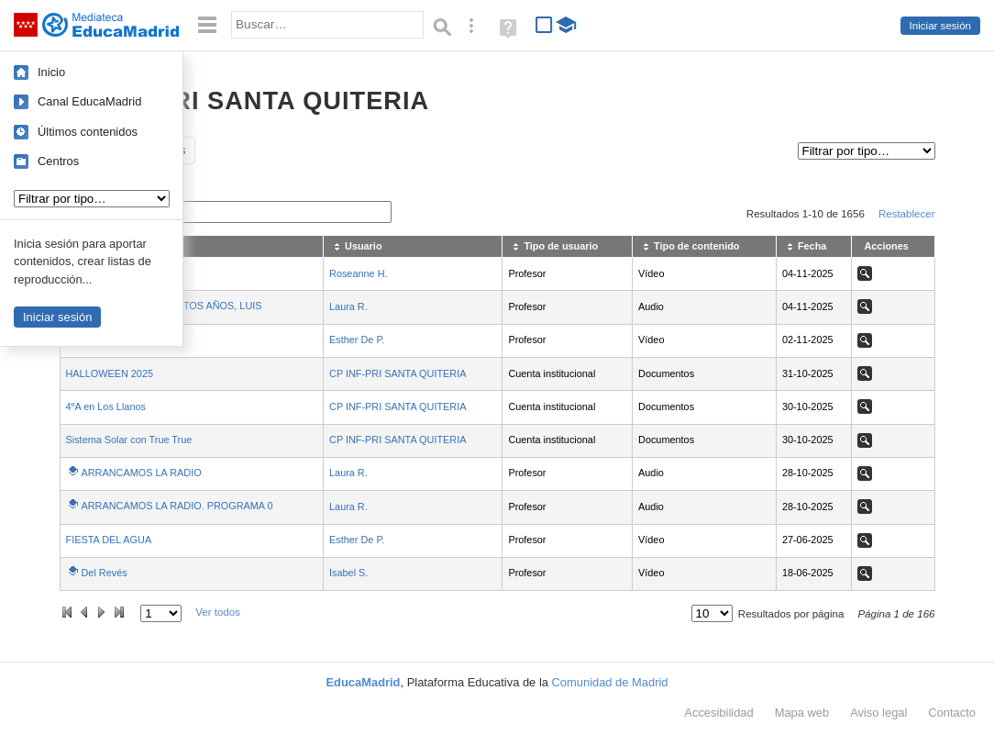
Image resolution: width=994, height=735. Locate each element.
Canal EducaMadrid (89, 101)
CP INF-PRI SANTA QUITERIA (397, 373)
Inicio (51, 72)
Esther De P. (356, 339)
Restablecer (906, 213)
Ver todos (217, 612)
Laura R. (348, 306)
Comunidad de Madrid (610, 682)
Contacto (952, 712)
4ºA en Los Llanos (106, 406)
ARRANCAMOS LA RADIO (142, 472)
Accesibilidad (718, 712)
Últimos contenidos (88, 132)
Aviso (878, 712)
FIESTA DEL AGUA (109, 539)
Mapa (802, 712)
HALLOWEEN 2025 (110, 373)
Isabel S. (348, 572)
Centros (58, 161)
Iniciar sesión (940, 25)
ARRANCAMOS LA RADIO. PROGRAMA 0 (177, 505)
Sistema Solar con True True (129, 439)
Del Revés (104, 572)
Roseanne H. (358, 273)
